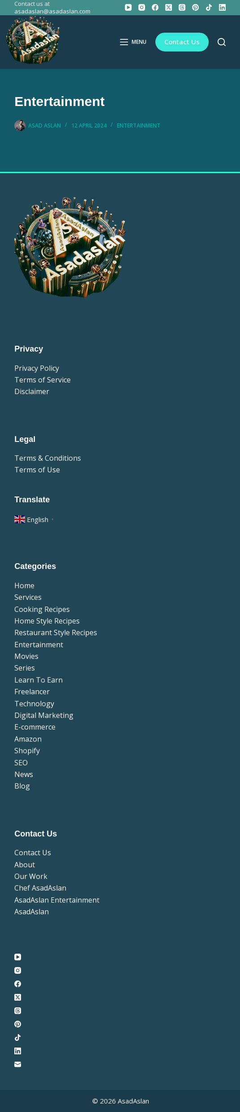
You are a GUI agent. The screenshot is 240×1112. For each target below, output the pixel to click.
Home (24, 585)
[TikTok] (209, 7)
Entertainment (138, 125)
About (24, 865)
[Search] (222, 42)
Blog (22, 786)
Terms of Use (37, 470)
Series (24, 668)
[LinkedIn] (222, 7)
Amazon (28, 739)
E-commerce (35, 727)
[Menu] (133, 42)
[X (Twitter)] (168, 7)
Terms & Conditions (47, 458)
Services (28, 597)
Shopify (27, 750)
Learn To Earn (38, 680)
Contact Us (182, 41)
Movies (26, 656)
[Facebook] (155, 7)
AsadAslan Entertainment (56, 900)
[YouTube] (128, 7)
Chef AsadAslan (40, 888)
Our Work (30, 876)
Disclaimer (31, 391)
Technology (34, 704)
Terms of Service (42, 380)
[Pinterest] (195, 7)
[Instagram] (141, 7)
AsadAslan (31, 912)
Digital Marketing (43, 715)
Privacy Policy (36, 368)
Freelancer (32, 691)
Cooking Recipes (42, 609)
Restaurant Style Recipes (55, 632)
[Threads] (182, 7)
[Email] (120, 1064)
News (23, 774)
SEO (21, 763)
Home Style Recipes (47, 621)
